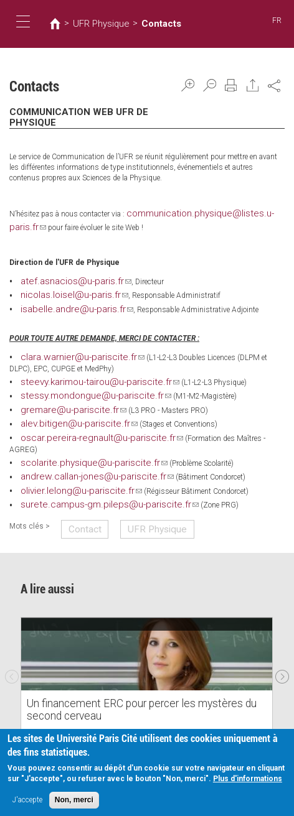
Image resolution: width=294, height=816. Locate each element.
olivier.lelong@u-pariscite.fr (68, 459)
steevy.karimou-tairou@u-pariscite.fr (83, 370)
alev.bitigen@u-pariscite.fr (67, 408)
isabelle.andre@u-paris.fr (65, 299)
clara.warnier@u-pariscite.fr (69, 346)
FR (277, 20)
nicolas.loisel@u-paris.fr (64, 286)
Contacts (141, 23)
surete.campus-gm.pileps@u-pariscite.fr (91, 472)
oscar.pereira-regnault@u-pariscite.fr (83, 421)
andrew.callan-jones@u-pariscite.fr (80, 446)
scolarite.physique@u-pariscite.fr (78, 433)
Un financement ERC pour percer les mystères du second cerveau (132, 674)
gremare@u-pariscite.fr (62, 395)
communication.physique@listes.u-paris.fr (200, 211)
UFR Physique (92, 23)
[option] (147, 635)
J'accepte (27, 801)
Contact (79, 493)
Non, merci (74, 801)
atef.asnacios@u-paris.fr (65, 274)
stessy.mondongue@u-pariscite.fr (80, 382)
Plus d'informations (247, 780)
